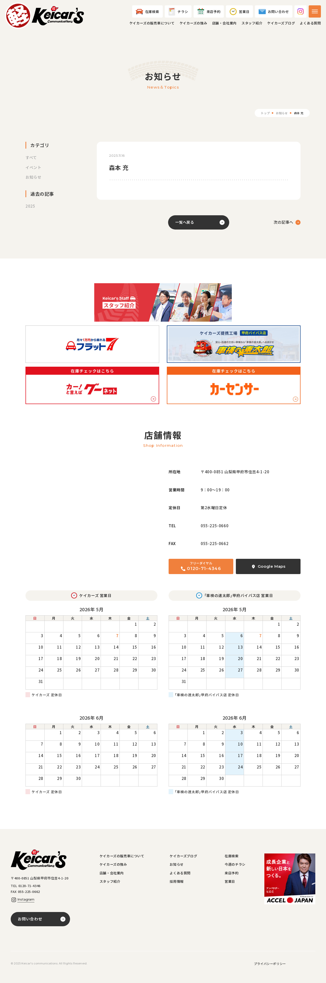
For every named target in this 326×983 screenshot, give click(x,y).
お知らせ (280, 118)
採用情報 (178, 889)
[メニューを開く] (315, 14)
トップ (263, 118)
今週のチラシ (236, 871)
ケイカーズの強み (193, 25)
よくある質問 (310, 25)
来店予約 (232, 880)
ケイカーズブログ (281, 25)
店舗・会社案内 (224, 25)
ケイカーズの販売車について (152, 25)
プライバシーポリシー (270, 970)
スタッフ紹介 (252, 25)
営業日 (231, 889)
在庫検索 (232, 861)
